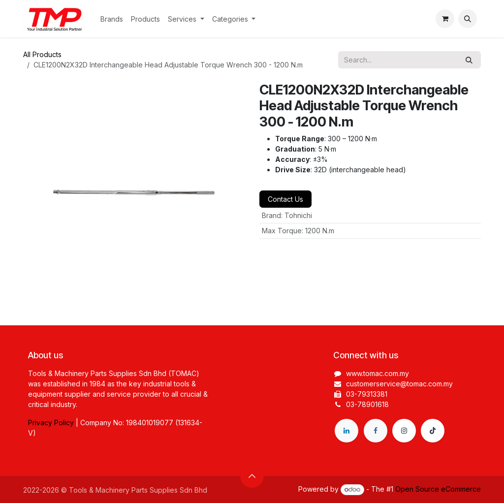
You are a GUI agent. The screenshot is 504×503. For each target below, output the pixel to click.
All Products (42, 54)
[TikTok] (432, 430)
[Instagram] (404, 430)
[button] (467, 18)
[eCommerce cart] (445, 18)
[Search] (469, 59)
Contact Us (285, 199)
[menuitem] (111, 19)
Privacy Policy (51, 422)
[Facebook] (375, 430)
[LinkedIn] (346, 430)
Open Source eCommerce (438, 489)
